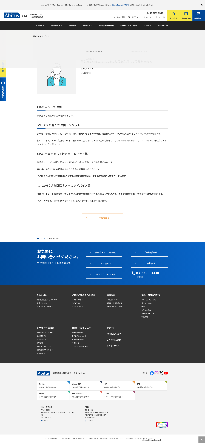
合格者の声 (76, 299)
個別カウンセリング (44, 342)
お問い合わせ (42, 335)
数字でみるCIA (42, 299)
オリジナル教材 (146, 299)
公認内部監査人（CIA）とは (47, 296)
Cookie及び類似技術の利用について (111, 434)
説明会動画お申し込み (45, 346)
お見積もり (41, 349)
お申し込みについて (79, 332)
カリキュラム (146, 306)
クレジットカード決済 (80, 342)
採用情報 (129, 434)
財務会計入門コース (148, 309)
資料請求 (40, 339)
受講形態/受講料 (78, 329)
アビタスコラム (77, 303)
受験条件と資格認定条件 (115, 299)
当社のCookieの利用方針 (121, 3)
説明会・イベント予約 (45, 329)
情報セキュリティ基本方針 (87, 434)
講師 (143, 303)
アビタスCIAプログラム (149, 296)
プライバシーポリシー (67, 434)
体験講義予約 (42, 332)
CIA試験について (112, 296)
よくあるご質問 (119, 13)
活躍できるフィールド (45, 303)
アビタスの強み (77, 296)
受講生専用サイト (133, 13)
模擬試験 (144, 313)
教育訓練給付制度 (78, 335)
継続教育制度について (114, 303)
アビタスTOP (147, 13)
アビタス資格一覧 (51, 434)
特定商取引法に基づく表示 (144, 434)
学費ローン (76, 339)
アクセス (157, 13)
